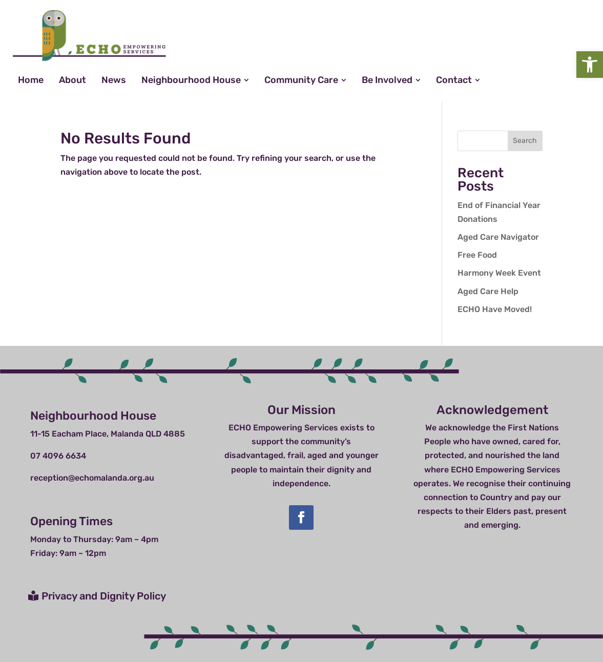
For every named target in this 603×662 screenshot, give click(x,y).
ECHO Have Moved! (495, 309)
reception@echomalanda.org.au (92, 478)
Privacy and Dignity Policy (103, 596)
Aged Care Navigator (498, 237)
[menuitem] (30, 80)
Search (525, 140)
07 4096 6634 (58, 456)
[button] (589, 64)
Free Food (477, 255)
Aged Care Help (488, 291)
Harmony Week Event (499, 273)
